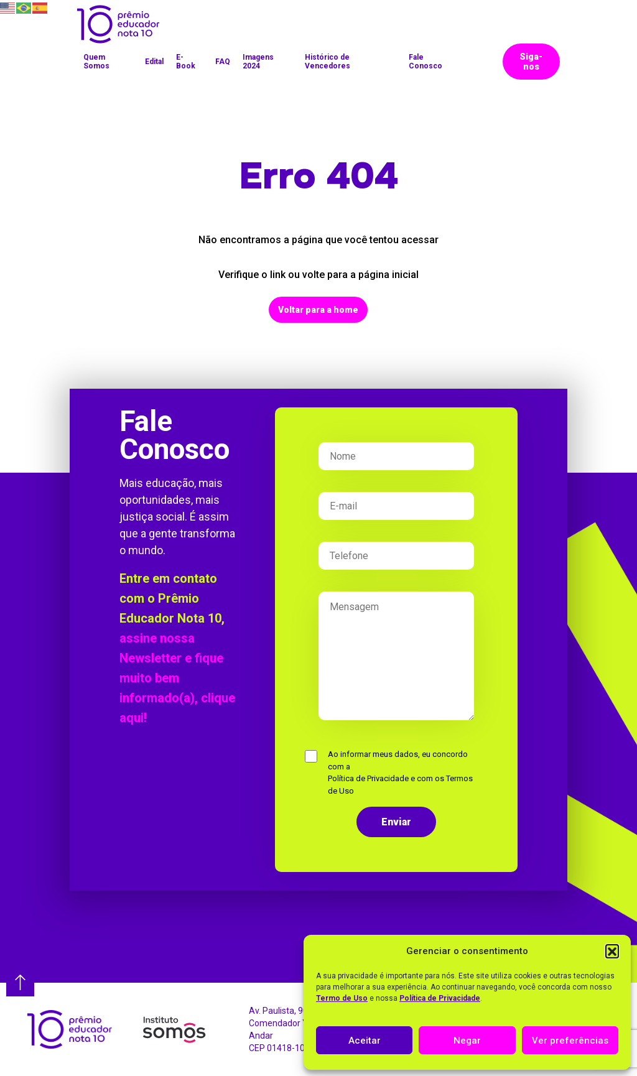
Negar (467, 1040)
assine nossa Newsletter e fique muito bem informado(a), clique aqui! (177, 678)
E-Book (185, 61)
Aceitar (364, 1040)
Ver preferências (570, 1040)
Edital (154, 61)
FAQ (222, 61)
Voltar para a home (318, 310)
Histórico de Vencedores (327, 61)
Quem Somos (96, 61)
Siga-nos (530, 62)
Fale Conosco (425, 61)
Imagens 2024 (258, 61)
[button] (612, 951)
